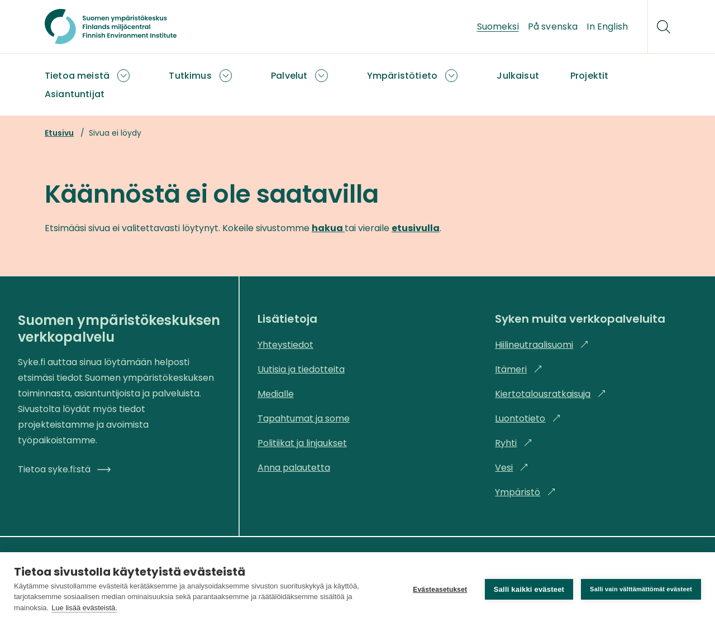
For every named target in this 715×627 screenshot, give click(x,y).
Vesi (511, 467)
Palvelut (289, 75)
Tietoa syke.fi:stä (64, 469)
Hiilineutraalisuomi (542, 344)
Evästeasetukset (440, 590)
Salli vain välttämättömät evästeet (641, 589)
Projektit (589, 75)
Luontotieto (528, 418)
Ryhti (513, 443)
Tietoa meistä (77, 75)
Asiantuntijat (74, 94)
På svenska (553, 26)
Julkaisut (517, 75)
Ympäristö (525, 492)
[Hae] (663, 27)
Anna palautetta (294, 467)
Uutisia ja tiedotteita (301, 369)
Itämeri (518, 369)
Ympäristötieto (402, 75)
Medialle (276, 393)
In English (607, 26)
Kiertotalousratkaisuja (550, 393)
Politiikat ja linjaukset (302, 443)
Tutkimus (190, 75)
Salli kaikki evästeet (529, 589)
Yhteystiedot (285, 344)
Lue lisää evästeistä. (84, 608)
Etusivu (59, 132)
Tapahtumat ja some (304, 418)
